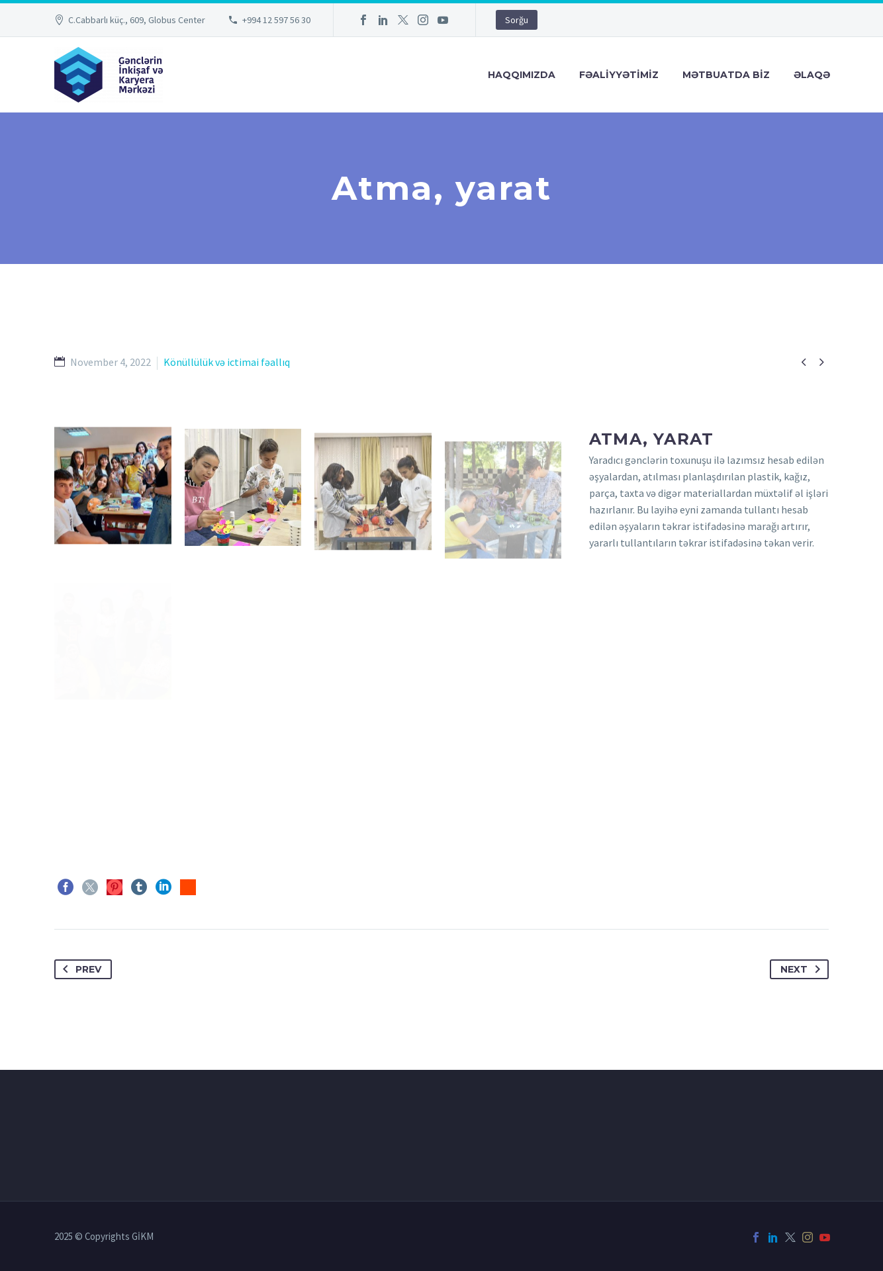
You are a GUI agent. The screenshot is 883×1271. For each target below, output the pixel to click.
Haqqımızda (521, 75)
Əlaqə (812, 75)
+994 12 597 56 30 (276, 20)
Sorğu (516, 20)
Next (802, 969)
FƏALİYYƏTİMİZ (619, 75)
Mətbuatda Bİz (726, 75)
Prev (79, 969)
